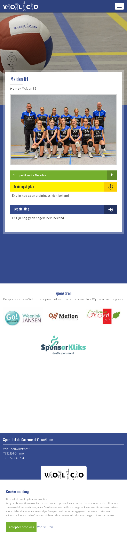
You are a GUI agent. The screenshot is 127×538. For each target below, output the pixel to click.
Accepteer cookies (21, 527)
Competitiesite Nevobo (65, 175)
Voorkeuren (45, 527)
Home (14, 88)
